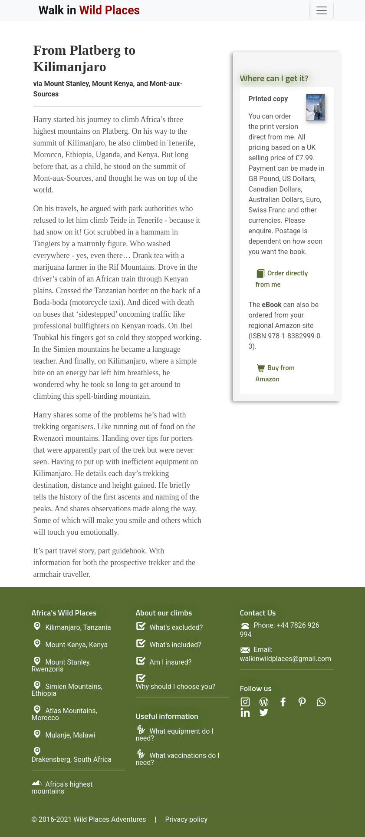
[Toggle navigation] (321, 10)
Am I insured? (171, 662)
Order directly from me (282, 278)
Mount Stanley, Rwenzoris (61, 665)
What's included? (175, 645)
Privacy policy (186, 819)
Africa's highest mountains (62, 787)
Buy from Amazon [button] (275, 373)
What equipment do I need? (175, 734)
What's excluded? (176, 627)
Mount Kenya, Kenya (77, 645)
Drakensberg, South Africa (72, 759)
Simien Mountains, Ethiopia (67, 690)
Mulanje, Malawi (70, 735)
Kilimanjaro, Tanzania (78, 627)
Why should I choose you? (176, 686)
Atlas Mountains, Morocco (64, 714)
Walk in (89, 10)
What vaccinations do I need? (178, 759)
